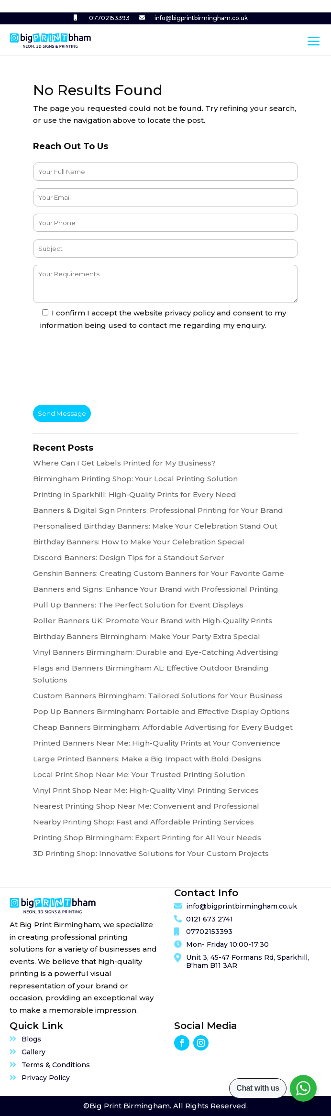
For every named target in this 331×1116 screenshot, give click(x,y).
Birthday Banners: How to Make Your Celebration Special (138, 541)
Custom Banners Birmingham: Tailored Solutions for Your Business (158, 695)
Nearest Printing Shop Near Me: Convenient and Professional (146, 806)
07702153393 (109, 18)
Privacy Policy (46, 1077)
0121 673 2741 (209, 919)
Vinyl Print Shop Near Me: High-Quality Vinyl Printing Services (146, 790)
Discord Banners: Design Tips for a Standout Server (128, 557)
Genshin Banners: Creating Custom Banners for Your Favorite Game (158, 573)
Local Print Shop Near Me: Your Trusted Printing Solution (139, 774)
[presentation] (105, 369)
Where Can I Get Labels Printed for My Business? (124, 462)
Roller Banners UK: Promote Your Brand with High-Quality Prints (152, 620)
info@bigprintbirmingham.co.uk (201, 18)
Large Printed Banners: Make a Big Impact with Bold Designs (147, 758)
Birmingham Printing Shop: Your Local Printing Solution (135, 478)
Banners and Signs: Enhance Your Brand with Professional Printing (155, 589)
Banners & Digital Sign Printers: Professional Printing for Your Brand (158, 510)
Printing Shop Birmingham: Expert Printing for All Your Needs (147, 837)
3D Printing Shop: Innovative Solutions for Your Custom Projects (151, 853)
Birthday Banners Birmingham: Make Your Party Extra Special (146, 636)
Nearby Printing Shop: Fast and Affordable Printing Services (143, 821)
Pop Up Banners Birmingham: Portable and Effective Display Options (161, 711)
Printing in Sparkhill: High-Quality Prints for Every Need (134, 494)
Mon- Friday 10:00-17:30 (227, 944)
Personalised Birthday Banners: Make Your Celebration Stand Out (155, 526)
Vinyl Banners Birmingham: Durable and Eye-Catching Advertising (155, 652)
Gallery (33, 1052)
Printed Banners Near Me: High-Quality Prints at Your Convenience (156, 743)
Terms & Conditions (56, 1065)
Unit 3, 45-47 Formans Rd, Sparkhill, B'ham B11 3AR (247, 961)
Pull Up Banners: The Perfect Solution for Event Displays (138, 604)
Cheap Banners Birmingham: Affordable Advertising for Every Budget (163, 727)
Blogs (31, 1039)
